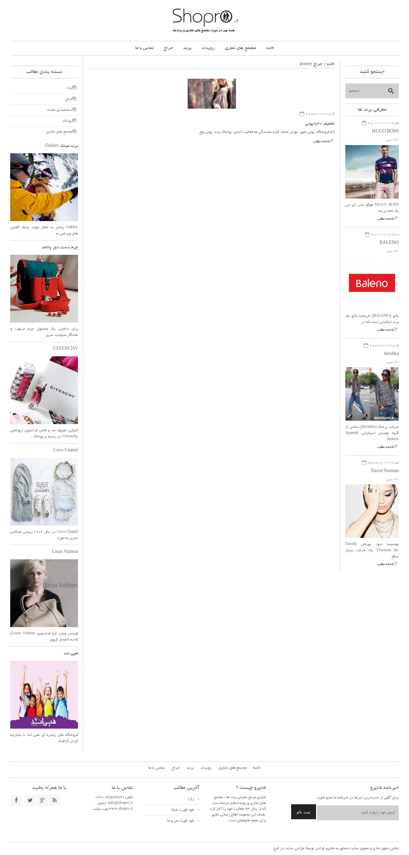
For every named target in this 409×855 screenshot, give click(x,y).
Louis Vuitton (65, 552)
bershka (391, 354)
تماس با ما (144, 48)
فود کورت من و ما (180, 821)
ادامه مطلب (321, 142)
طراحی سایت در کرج (288, 848)
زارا (191, 799)
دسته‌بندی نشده (60, 110)
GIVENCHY (65, 349)
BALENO (389, 243)
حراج (168, 48)
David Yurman (385, 471)
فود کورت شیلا (183, 810)
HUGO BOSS (385, 131)
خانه (270, 48)
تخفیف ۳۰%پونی (320, 124)
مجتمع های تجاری (240, 48)
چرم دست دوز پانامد (60, 247)
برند (187, 48)
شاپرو (330, 848)
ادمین (389, 140)
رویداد (208, 48)
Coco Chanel (65, 450)
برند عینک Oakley (61, 146)
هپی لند (71, 653)
